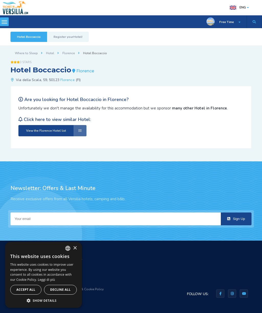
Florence (68, 53)
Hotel (50, 53)
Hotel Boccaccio (29, 37)
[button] (43, 300)
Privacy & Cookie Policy (87, 289)
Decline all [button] (60, 289)
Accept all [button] (25, 289)
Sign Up (236, 219)
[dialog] (43, 275)
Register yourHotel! (67, 37)
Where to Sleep (26, 53)
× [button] (75, 248)
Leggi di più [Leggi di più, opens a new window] (46, 279)
